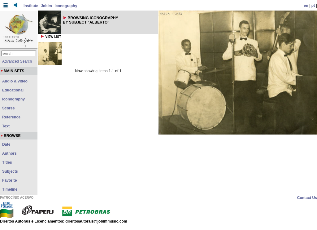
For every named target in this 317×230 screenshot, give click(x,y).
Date (6, 144)
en (306, 5)
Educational (13, 90)
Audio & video (15, 81)
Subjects (10, 171)
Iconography (65, 6)
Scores (8, 108)
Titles (7, 162)
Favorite (9, 180)
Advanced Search (17, 61)
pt (313, 5)
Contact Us (307, 198)
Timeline (9, 189)
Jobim (46, 6)
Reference (11, 117)
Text (6, 126)
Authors (9, 153)
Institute (31, 6)
